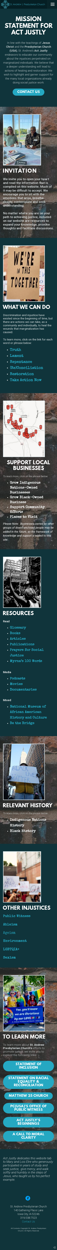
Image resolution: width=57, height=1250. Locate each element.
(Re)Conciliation (26, 368)
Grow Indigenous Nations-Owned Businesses (25, 487)
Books (15, 633)
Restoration (22, 374)
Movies (16, 684)
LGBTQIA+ (11, 949)
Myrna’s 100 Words (26, 661)
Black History (23, 831)
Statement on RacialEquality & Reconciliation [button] (28, 1081)
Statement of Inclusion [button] (28, 1066)
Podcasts (17, 678)
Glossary (18, 628)
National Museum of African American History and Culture (30, 712)
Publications (22, 644)
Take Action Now (25, 380)
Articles (18, 639)
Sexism (9, 958)
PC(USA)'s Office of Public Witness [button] (28, 1108)
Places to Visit (23, 517)
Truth (15, 350)
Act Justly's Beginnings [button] (28, 1122)
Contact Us (28, 1221)
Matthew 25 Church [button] (28, 1096)
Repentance (21, 362)
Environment (15, 941)
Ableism (10, 925)
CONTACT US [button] (28, 92)
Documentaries (23, 690)
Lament (16, 356)
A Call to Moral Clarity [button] (28, 1136)
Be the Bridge (22, 723)
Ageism (9, 933)
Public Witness (16, 916)
